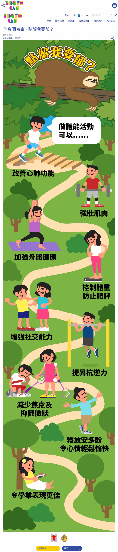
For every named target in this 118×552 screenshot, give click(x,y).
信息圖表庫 (84, 21)
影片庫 (71, 21)
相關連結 (98, 21)
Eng (67, 15)
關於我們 (59, 21)
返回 (66, 548)
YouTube (110, 21)
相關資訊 (42, 548)
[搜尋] (100, 15)
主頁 (49, 21)
